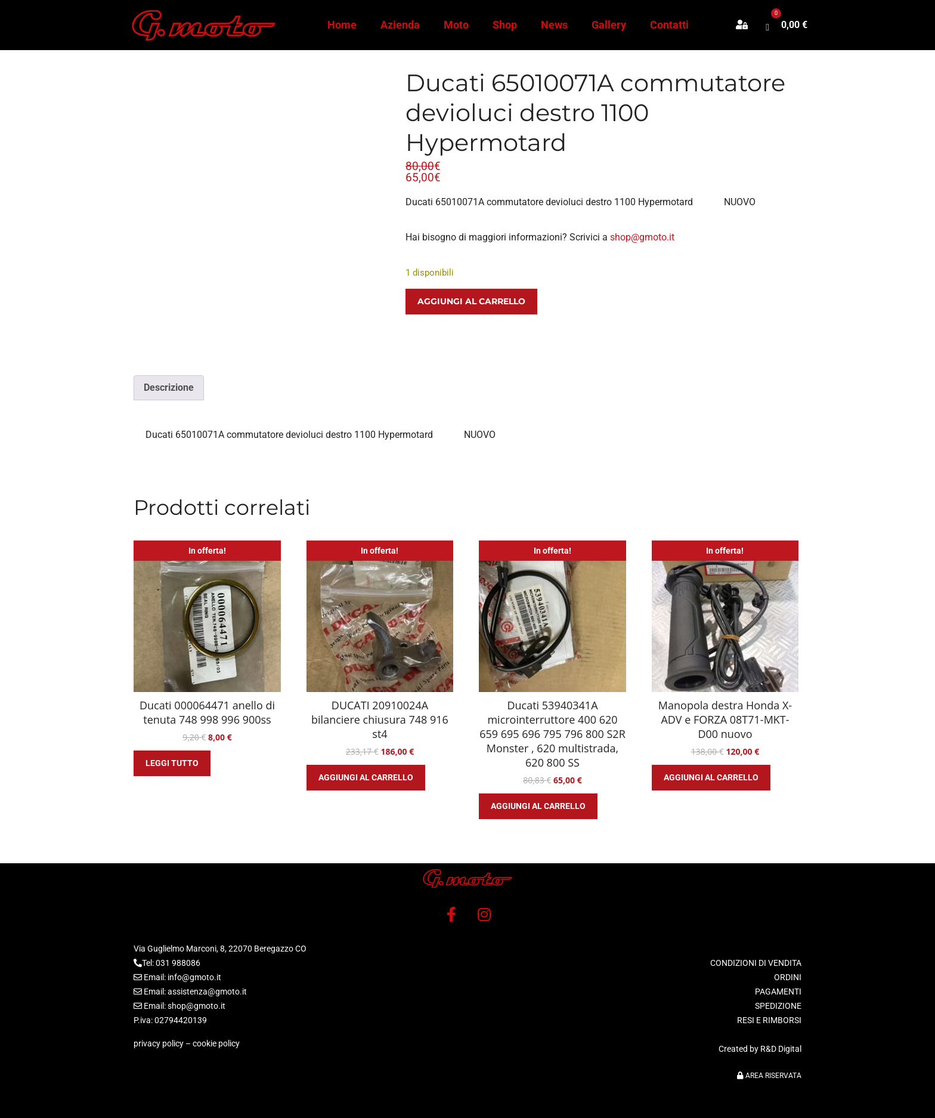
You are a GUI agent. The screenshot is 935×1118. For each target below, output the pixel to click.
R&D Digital (780, 1049)
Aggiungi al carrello (471, 301)
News (554, 24)
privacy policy (159, 1043)
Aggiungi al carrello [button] (365, 777)
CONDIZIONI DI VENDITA (755, 963)
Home (342, 24)
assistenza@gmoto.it (207, 991)
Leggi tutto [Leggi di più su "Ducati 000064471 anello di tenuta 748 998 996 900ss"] (172, 763)
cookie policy (216, 1043)
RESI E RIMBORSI (769, 1020)
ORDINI (787, 977)
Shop (505, 24)
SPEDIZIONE (778, 1006)
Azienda (400, 24)
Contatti (669, 24)
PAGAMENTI (778, 991)
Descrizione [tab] (169, 387)
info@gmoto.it (194, 977)
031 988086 (178, 963)
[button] (748, 25)
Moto (456, 24)
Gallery (609, 24)
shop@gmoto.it (642, 237)
